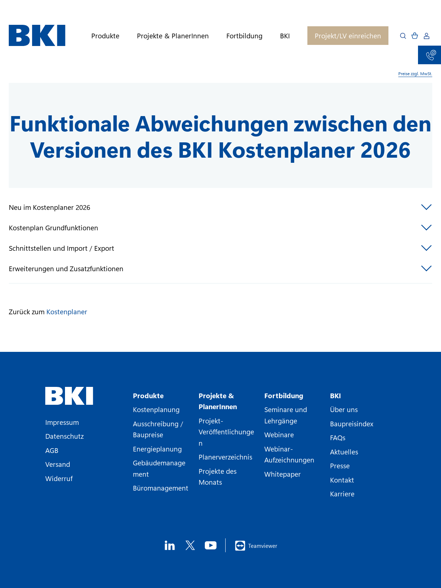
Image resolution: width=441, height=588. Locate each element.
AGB (51, 450)
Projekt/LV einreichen (348, 35)
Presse (340, 465)
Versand (57, 464)
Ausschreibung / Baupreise (158, 429)
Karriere (342, 493)
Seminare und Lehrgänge (285, 414)
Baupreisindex (351, 423)
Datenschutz (64, 436)
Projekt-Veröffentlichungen (226, 431)
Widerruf (59, 478)
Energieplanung (157, 448)
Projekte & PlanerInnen (173, 35)
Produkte (105, 35)
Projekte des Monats (218, 476)
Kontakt (342, 479)
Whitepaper (282, 474)
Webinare (279, 434)
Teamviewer (255, 546)
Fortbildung (244, 35)
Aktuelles (344, 451)
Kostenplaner (66, 311)
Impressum (62, 422)
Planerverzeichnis (225, 456)
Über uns (344, 409)
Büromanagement (160, 487)
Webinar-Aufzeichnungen (289, 454)
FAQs (337, 437)
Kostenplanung (156, 409)
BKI (285, 35)
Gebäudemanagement (159, 468)
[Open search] (403, 36)
